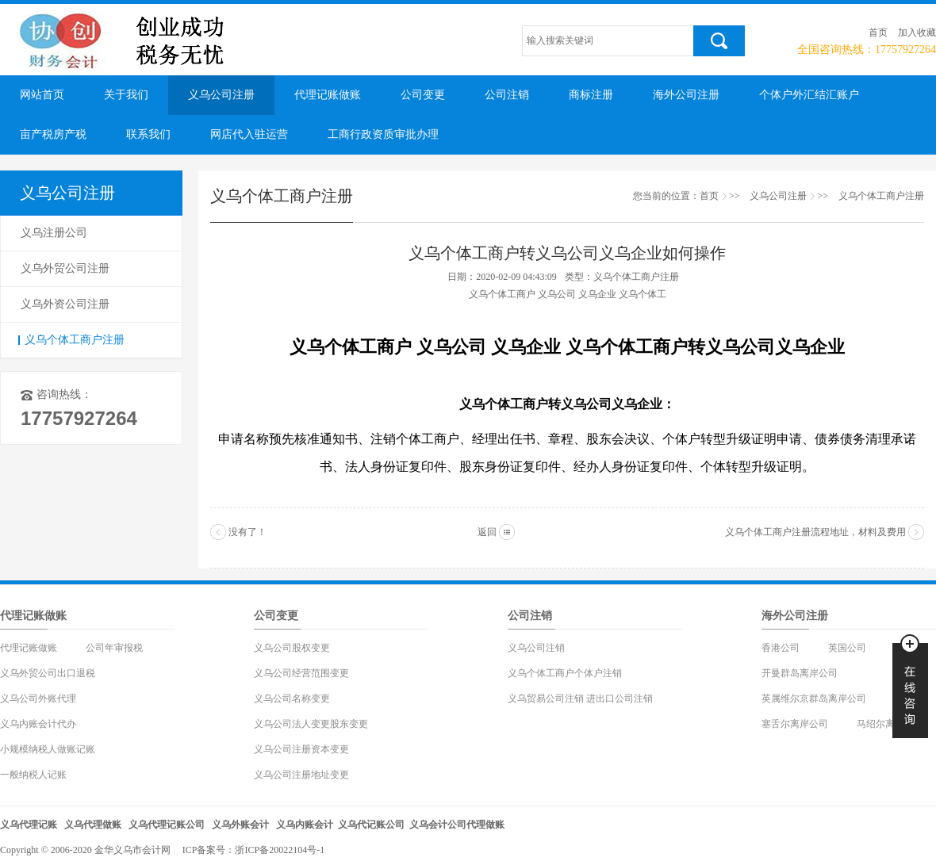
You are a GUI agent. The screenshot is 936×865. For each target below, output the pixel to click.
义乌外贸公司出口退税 (47, 673)
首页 (878, 32)
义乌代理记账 (28, 824)
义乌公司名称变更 (292, 698)
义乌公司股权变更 (292, 647)
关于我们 (126, 95)
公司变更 (423, 95)
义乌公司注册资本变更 (301, 749)
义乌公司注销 (536, 647)
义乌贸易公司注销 (546, 698)
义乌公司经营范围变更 (301, 673)
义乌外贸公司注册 (65, 268)
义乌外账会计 (240, 824)
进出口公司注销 (619, 698)
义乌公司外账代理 (38, 698)
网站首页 (42, 95)
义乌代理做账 (92, 824)
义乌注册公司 (54, 233)
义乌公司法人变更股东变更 (311, 723)
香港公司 (780, 647)
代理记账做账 (327, 95)
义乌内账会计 (304, 824)
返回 (487, 532)
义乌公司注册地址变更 (301, 774)
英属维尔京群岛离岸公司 (813, 698)
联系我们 (148, 134)
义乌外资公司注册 (65, 304)
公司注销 (507, 95)
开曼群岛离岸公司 (799, 673)
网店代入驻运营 (249, 134)
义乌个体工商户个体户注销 (565, 673)
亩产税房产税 (53, 134)
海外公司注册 (686, 95)
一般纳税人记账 (33, 774)
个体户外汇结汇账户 (809, 95)
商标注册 (591, 95)
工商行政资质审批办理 (383, 134)
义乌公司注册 (221, 95)
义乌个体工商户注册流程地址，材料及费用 (815, 532)
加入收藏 (917, 32)
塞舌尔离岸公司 (794, 723)
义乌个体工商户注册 (75, 340)
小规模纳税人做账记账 (47, 749)
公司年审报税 (114, 647)
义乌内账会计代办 (38, 723)
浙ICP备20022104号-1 (279, 849)
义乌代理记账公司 (167, 824)
